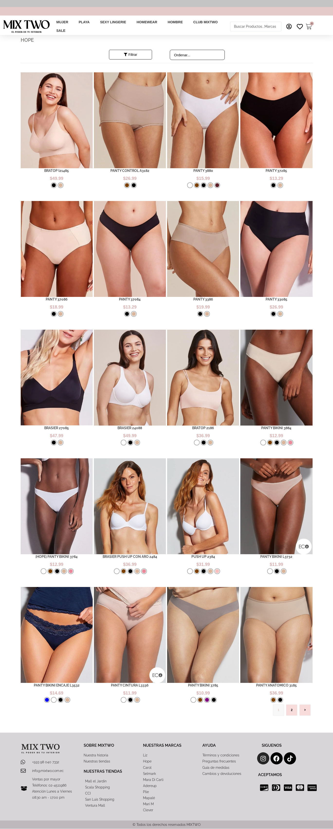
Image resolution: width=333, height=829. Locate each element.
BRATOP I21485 (56, 171)
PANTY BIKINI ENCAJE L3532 (57, 685)
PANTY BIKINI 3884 (276, 428)
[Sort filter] (197, 55)
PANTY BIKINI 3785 (203, 685)
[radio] (53, 185)
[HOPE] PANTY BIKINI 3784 (57, 557)
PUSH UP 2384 (203, 557)
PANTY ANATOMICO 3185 (276, 685)
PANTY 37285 (276, 171)
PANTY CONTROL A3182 (129, 171)
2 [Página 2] (292, 710)
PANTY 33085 (276, 299)
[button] (65, 22)
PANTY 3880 (203, 171)
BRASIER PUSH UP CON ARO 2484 (130, 557)
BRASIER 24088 (129, 428)
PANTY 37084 (130, 299)
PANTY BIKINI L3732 (276, 557)
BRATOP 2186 (203, 428)
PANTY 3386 (203, 299)
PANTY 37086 (57, 299)
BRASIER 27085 (56, 428)
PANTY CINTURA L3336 (130, 685)
